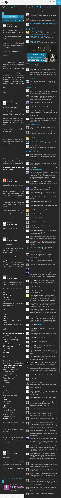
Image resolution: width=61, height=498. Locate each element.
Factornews (9, 17)
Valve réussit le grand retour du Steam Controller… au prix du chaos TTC (44, 23)
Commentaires (34, 11)
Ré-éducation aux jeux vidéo (17, 20)
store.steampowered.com (35, 169)
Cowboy (10, 238)
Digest (49, 7)
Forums (30, 29)
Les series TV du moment (36, 31)
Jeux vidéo (24, 17)
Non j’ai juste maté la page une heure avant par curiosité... (42, 25)
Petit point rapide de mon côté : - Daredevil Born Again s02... (43, 32)
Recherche (51, 2)
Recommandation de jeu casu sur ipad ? (39, 36)
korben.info (38, 142)
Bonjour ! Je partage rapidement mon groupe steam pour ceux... (43, 42)
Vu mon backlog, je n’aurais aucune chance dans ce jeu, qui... (42, 20)
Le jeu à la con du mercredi (36, 19)
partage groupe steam (35, 41)
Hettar (9, 24)
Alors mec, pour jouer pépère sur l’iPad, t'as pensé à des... (42, 37)
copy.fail (39, 247)
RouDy (10, 102)
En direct (33, 7)
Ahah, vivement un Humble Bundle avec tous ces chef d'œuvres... (43, 15)
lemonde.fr (32, 104)
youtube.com (42, 165)
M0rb (9, 179)
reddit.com (45, 107)
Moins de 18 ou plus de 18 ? (36, 14)
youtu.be (47, 194)
